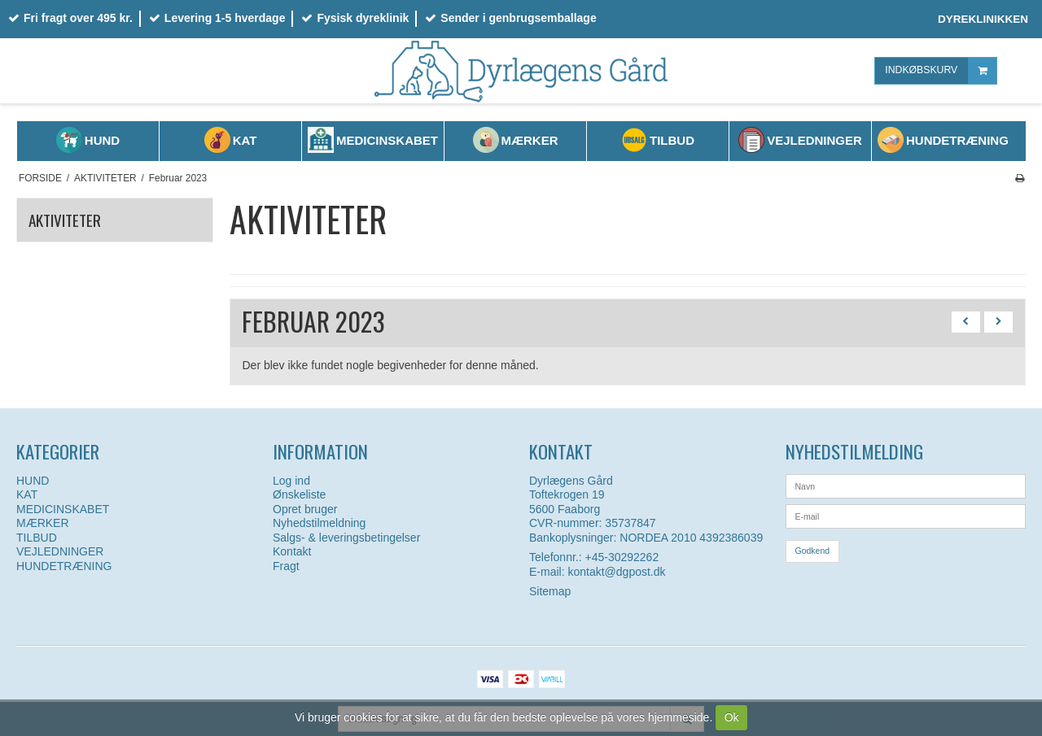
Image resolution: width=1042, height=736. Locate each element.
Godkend (812, 550)
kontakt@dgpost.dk (616, 571)
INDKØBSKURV (940, 70)
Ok (732, 717)
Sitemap (550, 591)
